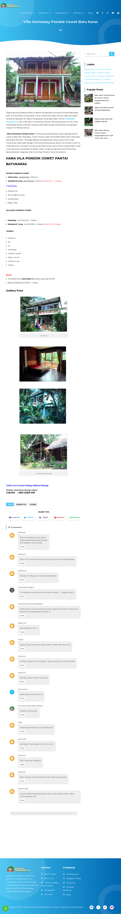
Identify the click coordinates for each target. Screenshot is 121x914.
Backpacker (91, 71)
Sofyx (21, 721)
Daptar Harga (103, 74)
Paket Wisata (50, 875)
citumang (100, 71)
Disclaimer (71, 883)
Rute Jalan (96, 83)
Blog (68, 894)
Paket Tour (98, 80)
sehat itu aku (24, 784)
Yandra (21, 641)
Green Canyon (92, 77)
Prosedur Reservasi (68, 888)
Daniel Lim (23, 625)
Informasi (48, 894)
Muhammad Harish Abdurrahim (31, 607)
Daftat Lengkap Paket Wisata (50, 884)
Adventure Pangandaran (70, 907)
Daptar (94, 74)
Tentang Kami (72, 874)
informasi (90, 80)
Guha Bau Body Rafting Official (31, 705)
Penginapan (50, 890)
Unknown (22, 539)
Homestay (21, 504)
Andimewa (23, 575)
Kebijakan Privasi (73, 878)
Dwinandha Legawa (26, 591)
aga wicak (23, 737)
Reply (23, 552)
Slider (33, 504)
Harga (101, 77)
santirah (104, 83)
